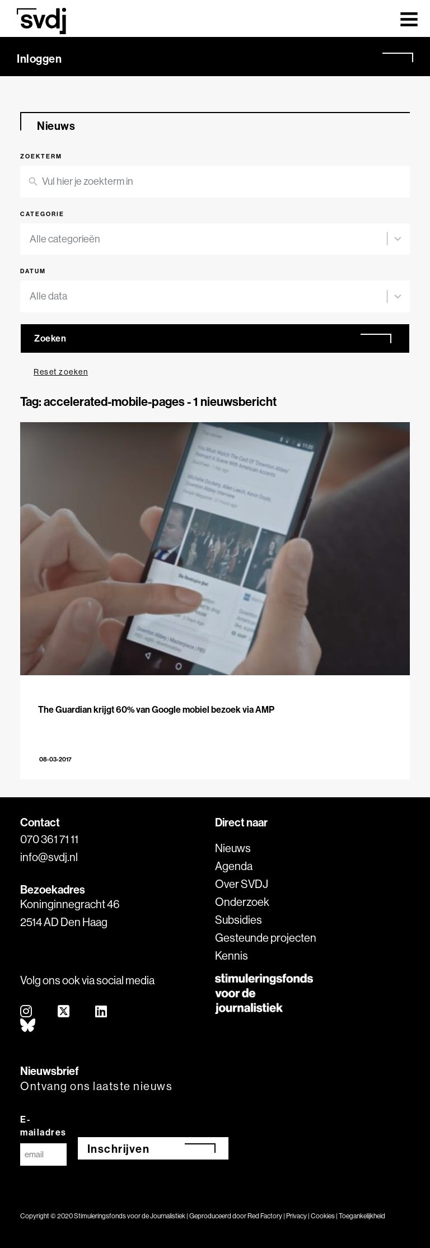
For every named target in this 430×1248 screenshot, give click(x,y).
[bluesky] (28, 1026)
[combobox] (208, 239)
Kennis (231, 955)
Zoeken (50, 338)
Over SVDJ (241, 884)
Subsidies (238, 920)
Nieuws (233, 848)
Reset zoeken (61, 372)
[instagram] (26, 1012)
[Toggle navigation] (409, 18)
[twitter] (64, 1012)
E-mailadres (43, 1126)
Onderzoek (242, 902)
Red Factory (264, 1216)
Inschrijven (118, 1149)
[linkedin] (101, 1012)
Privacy (296, 1216)
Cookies (323, 1216)
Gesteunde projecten (265, 938)
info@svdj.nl (49, 857)
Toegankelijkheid (362, 1216)
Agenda (234, 866)
